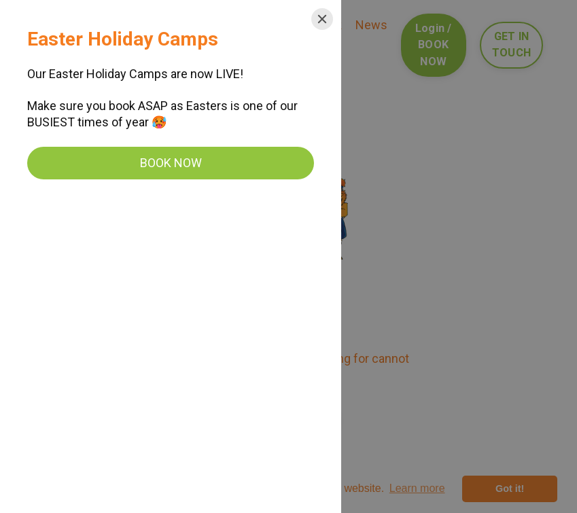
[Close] (322, 19)
